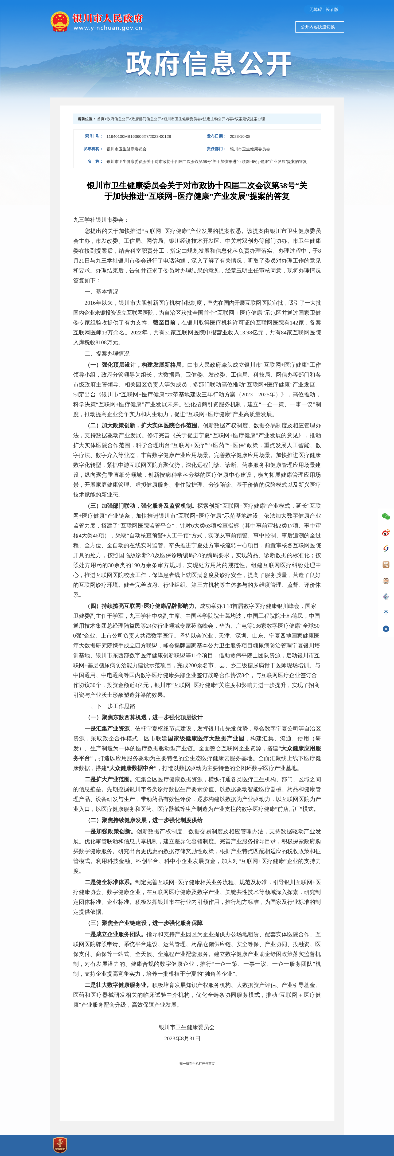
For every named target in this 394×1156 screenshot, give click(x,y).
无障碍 (315, 9)
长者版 (332, 9)
